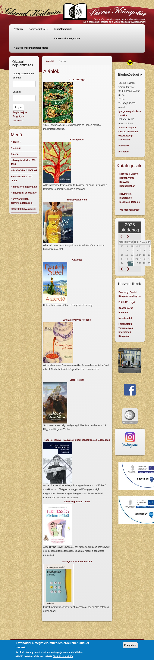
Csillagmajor (77, 139)
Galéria (15, 154)
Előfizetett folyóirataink (23, 209)
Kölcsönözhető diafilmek (24, 170)
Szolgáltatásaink (63, 29)
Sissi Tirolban (77, 380)
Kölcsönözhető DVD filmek (22, 178)
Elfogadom (130, 646)
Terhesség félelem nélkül (77, 501)
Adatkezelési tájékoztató (24, 186)
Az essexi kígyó (77, 79)
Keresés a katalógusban (67, 38)
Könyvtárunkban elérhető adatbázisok (22, 201)
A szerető (77, 259)
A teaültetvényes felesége (77, 320)
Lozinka (17, 91)
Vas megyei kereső (129, 210)
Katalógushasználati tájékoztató (31, 48)
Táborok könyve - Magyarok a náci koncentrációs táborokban (77, 440)
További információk (63, 657)
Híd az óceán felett (77, 199)
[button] (77, 102)
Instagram (123, 151)
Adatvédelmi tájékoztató (24, 192)
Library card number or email (24, 75)
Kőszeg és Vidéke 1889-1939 (23, 162)
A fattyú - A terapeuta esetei (77, 561)
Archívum (16, 148)
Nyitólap (18, 29)
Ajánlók (50, 61)
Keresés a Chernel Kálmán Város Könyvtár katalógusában (129, 180)
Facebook (123, 145)
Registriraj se (20, 112)
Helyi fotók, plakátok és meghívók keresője (129, 198)
